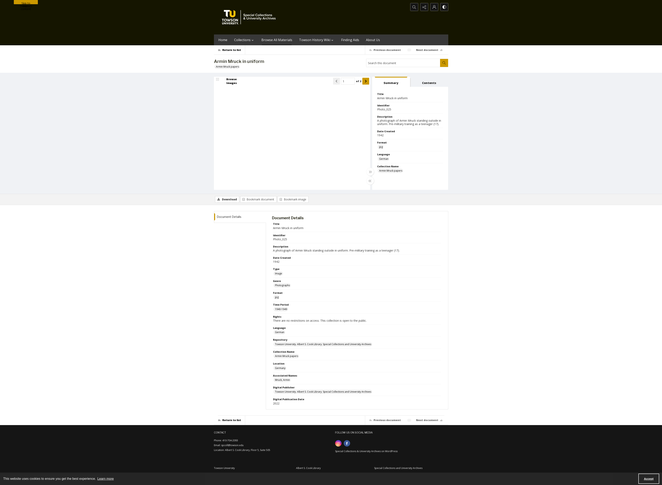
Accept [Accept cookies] (649, 478)
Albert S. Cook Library (308, 468)
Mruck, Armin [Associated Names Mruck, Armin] (282, 380)
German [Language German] (383, 159)
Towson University (224, 468)
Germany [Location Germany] (280, 368)
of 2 (358, 81)
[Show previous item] (336, 81)
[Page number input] (348, 81)
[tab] (391, 82)
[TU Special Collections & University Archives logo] (250, 17)
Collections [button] (244, 39)
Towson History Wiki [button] (316, 39)
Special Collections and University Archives (398, 468)
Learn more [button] (105, 478)
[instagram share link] (338, 443)
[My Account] (434, 7)
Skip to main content (26, 2)
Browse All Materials (276, 40)
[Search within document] (444, 63)
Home (222, 40)
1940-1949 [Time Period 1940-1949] (281, 309)
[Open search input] (414, 7)
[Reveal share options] (424, 7)
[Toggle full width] (370, 172)
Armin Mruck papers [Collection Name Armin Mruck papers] (390, 170)
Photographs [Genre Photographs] (282, 285)
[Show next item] (365, 81)
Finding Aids (350, 40)
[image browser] (229, 81)
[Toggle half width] (370, 181)
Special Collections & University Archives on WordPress (366, 451)
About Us (373, 40)
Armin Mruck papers (227, 66)
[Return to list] (231, 50)
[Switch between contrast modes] (444, 7)
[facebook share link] (347, 443)
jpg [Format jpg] (381, 147)
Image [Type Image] (278, 273)
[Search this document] (403, 63)
